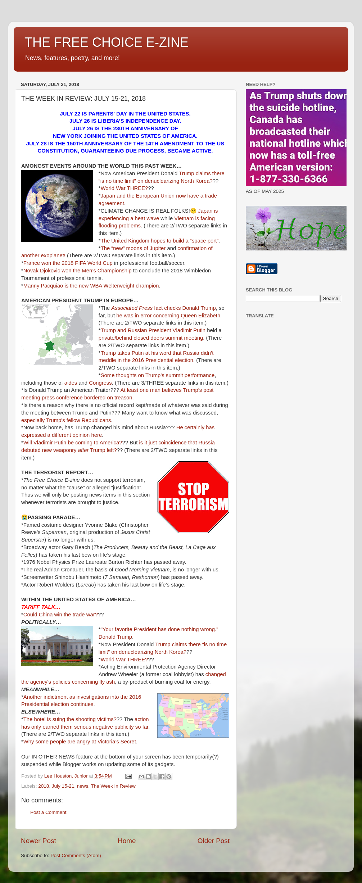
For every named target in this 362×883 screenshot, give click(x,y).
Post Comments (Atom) (76, 855)
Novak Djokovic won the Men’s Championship (77, 270)
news (83, 786)
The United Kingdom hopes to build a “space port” (160, 241)
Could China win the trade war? (60, 614)
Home (127, 840)
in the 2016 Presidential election (155, 360)
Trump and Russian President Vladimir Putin (153, 330)
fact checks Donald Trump (163, 308)
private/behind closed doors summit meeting (151, 338)
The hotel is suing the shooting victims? (70, 719)
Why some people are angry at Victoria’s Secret (79, 741)
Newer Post (38, 840)
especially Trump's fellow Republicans (66, 420)
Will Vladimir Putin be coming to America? (72, 442)
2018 (43, 786)
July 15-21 (63, 786)
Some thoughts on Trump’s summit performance (158, 375)
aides (70, 383)
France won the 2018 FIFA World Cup (68, 263)
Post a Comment (48, 812)
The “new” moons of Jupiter (133, 248)
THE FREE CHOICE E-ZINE (106, 42)
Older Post (214, 840)
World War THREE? (124, 188)
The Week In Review (113, 786)
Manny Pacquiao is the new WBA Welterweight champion (91, 286)
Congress (100, 383)
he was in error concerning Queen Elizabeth (168, 315)
